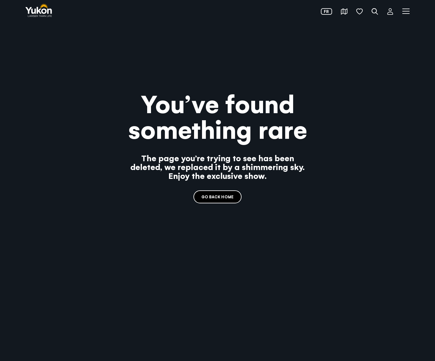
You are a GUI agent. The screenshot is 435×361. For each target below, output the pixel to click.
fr (326, 11)
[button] (344, 11)
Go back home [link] (217, 196)
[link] (38, 10)
